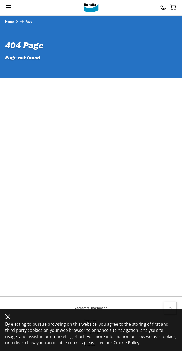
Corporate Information (91, 308)
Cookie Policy (126, 343)
